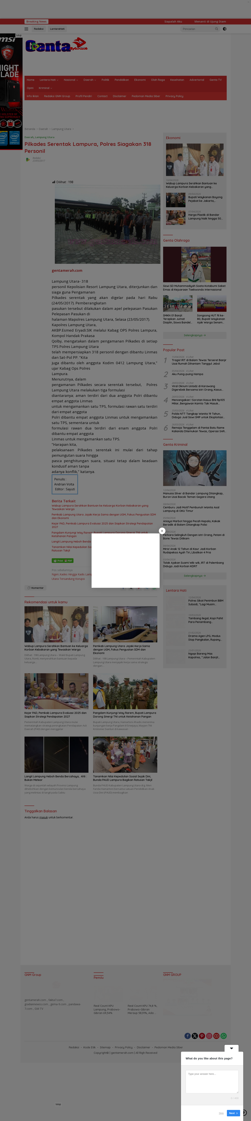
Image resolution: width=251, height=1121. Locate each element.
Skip (221, 1113)
